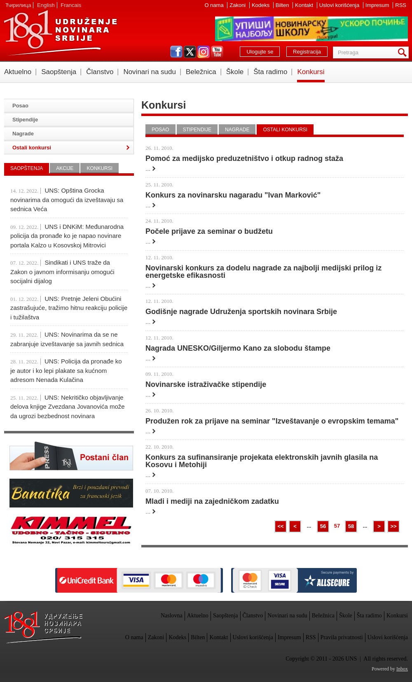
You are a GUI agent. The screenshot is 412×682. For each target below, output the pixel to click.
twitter (190, 52)
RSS (400, 5)
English (46, 5)
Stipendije (197, 129)
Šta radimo (270, 72)
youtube (217, 52)
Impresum (378, 5)
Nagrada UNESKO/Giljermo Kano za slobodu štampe (237, 348)
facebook (176, 52)
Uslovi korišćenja (340, 5)
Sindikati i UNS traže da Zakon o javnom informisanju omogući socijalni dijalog (62, 271)
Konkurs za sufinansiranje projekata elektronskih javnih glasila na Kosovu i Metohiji (261, 461)
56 (323, 526)
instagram (203, 52)
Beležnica (201, 72)
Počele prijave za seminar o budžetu (209, 231)
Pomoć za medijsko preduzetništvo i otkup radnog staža (244, 158)
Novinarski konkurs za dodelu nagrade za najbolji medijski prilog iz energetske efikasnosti (263, 271)
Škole (235, 72)
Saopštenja (58, 72)
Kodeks (261, 5)
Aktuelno (17, 72)
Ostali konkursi (285, 129)
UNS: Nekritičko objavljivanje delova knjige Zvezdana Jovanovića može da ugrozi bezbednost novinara (67, 406)
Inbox (402, 669)
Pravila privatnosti (342, 637)
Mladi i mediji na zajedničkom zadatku (212, 501)
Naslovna (172, 615)
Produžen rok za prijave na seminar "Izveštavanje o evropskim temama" (271, 421)
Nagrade (237, 129)
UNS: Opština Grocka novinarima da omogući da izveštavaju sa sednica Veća (66, 199)
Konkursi (310, 72)
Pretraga (404, 52)
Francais (71, 5)
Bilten (283, 5)
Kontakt (305, 5)
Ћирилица (18, 5)
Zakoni (238, 5)
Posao (160, 129)
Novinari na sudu (149, 72)
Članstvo (99, 72)
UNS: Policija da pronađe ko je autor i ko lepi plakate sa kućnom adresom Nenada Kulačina (66, 370)
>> (393, 526)
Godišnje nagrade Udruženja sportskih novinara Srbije (241, 311)
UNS (60, 33)
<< (280, 526)
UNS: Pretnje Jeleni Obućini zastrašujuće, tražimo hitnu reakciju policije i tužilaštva (68, 308)
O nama (214, 5)
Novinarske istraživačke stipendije (205, 384)
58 (351, 526)
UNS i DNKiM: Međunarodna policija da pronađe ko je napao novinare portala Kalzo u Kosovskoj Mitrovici (67, 236)
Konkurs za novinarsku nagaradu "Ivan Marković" (233, 195)
